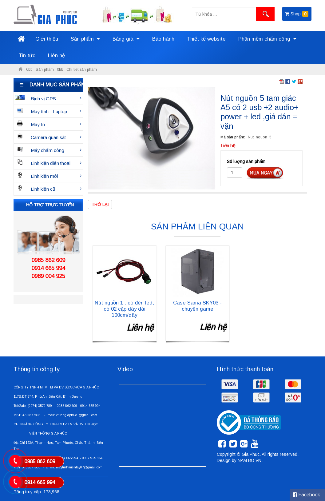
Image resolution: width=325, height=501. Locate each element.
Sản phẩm (85, 39)
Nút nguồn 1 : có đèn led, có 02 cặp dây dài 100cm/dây (124, 309)
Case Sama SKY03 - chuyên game (197, 306)
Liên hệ (56, 55)
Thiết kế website (206, 39)
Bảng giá (126, 39)
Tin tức (27, 55)
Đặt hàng (264, 173)
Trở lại (100, 204)
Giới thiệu (46, 39)
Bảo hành (163, 39)
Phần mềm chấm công (267, 39)
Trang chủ (21, 39)
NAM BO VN (249, 460)
